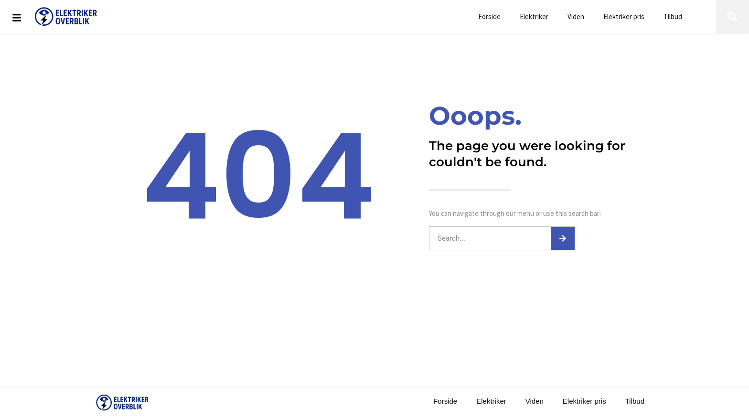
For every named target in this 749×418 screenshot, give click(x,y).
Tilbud (672, 16)
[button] (732, 16)
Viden (575, 16)
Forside (489, 16)
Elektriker (534, 16)
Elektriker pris (623, 16)
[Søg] (563, 238)
